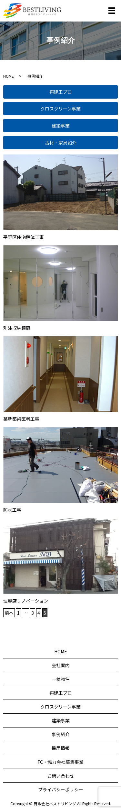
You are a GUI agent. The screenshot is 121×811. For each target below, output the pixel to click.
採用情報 (61, 748)
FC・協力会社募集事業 (60, 762)
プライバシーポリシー (60, 789)
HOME (8, 76)
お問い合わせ (60, 775)
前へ (9, 613)
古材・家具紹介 (60, 142)
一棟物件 (61, 679)
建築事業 (61, 125)
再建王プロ (60, 92)
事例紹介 (61, 734)
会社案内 (61, 665)
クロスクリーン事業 (60, 108)
